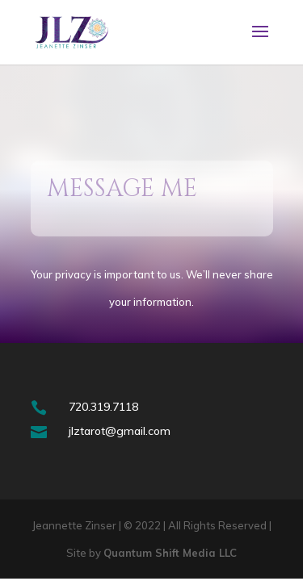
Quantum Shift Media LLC (170, 552)
